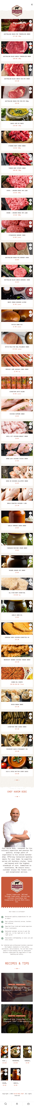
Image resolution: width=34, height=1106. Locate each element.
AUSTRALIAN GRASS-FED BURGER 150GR (17, 257)
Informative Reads (20, 984)
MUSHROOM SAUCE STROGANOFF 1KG (17, 749)
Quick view (30, 24)
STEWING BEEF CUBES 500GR (17, 146)
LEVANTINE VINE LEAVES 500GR (17, 727)
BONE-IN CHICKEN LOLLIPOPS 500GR (17, 481)
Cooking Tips (12, 984)
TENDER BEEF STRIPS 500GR (17, 168)
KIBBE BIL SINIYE (17, 682)
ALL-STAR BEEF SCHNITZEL (17, 593)
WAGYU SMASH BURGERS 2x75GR (17, 302)
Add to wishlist (30, 21)
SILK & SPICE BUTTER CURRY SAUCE (17, 771)
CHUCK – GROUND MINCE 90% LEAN (17, 190)
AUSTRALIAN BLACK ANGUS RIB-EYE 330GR (17, 79)
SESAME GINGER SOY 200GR (17, 570)
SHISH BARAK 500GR (17, 704)
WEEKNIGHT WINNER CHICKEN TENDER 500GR (17, 660)
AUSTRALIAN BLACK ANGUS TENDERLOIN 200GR (17, 56)
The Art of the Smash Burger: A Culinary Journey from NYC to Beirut (17, 989)
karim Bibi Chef (19, 1093)
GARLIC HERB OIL (17, 615)
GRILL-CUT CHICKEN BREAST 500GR (17, 436)
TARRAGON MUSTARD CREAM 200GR (17, 548)
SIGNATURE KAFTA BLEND (17, 391)
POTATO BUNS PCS (17, 324)
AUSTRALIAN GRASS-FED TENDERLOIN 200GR (17, 34)
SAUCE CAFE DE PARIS (17, 123)
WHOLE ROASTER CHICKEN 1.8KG (17, 503)
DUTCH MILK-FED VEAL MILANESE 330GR (17, 347)
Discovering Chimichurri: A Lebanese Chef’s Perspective (17, 1020)
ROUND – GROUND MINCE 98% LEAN (17, 213)
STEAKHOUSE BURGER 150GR (17, 235)
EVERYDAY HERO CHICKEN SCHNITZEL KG (17, 637)
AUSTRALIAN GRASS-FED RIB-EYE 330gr (17, 101)
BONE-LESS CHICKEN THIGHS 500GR (17, 458)
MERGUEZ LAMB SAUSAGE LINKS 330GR (17, 369)
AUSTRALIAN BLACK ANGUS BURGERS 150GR (17, 280)
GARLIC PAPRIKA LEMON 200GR (17, 525)
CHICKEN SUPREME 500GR (17, 414)
